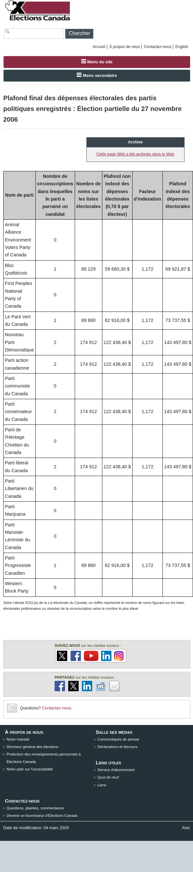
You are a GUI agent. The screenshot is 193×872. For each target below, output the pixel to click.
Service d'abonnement (116, 770)
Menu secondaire (97, 75)
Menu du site (97, 61)
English (181, 46)
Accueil (99, 46)
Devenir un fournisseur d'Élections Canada (42, 815)
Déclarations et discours (117, 747)
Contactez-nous (157, 46)
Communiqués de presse (118, 739)
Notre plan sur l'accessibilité (29, 769)
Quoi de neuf (108, 777)
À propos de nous (124, 46)
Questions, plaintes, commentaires (35, 808)
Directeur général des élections (32, 747)
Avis (186, 827)
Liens (102, 785)
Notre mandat (17, 739)
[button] (79, 34)
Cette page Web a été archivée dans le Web (135, 154)
